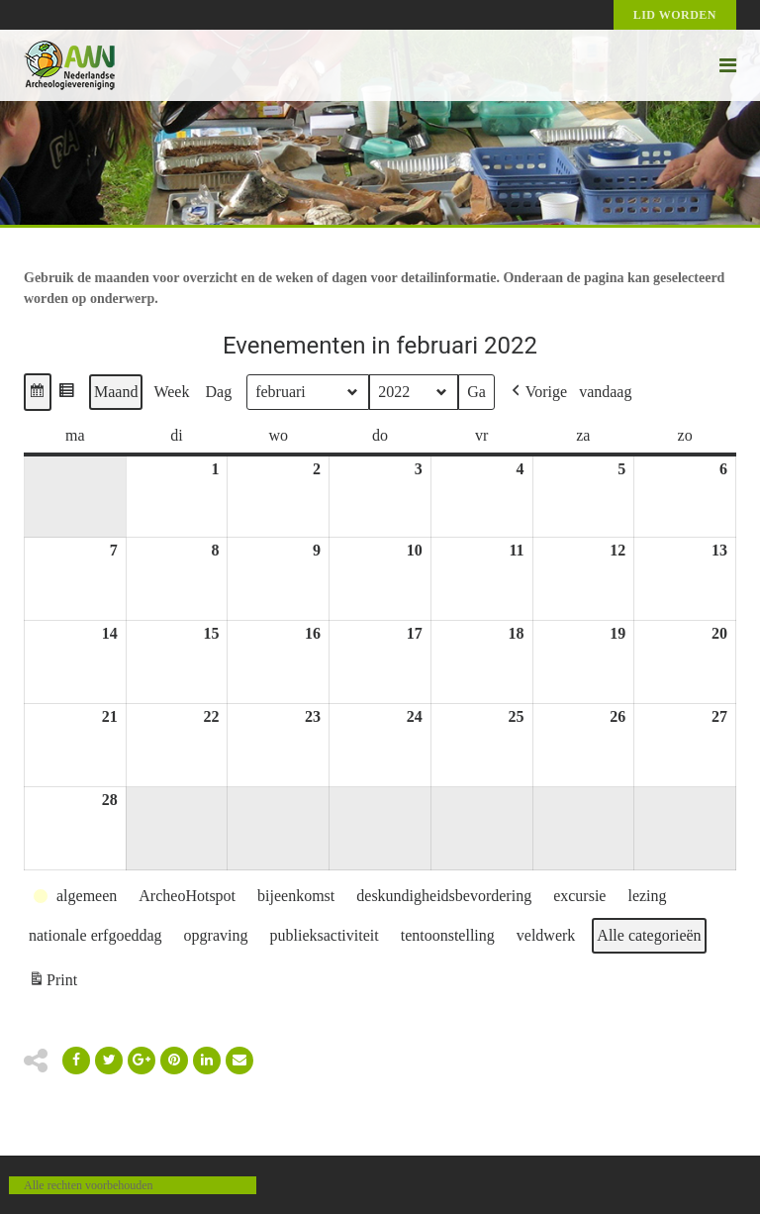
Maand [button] (116, 391)
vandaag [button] (605, 391)
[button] (37, 392)
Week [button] (171, 391)
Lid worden (674, 15)
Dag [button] (218, 391)
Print (52, 982)
